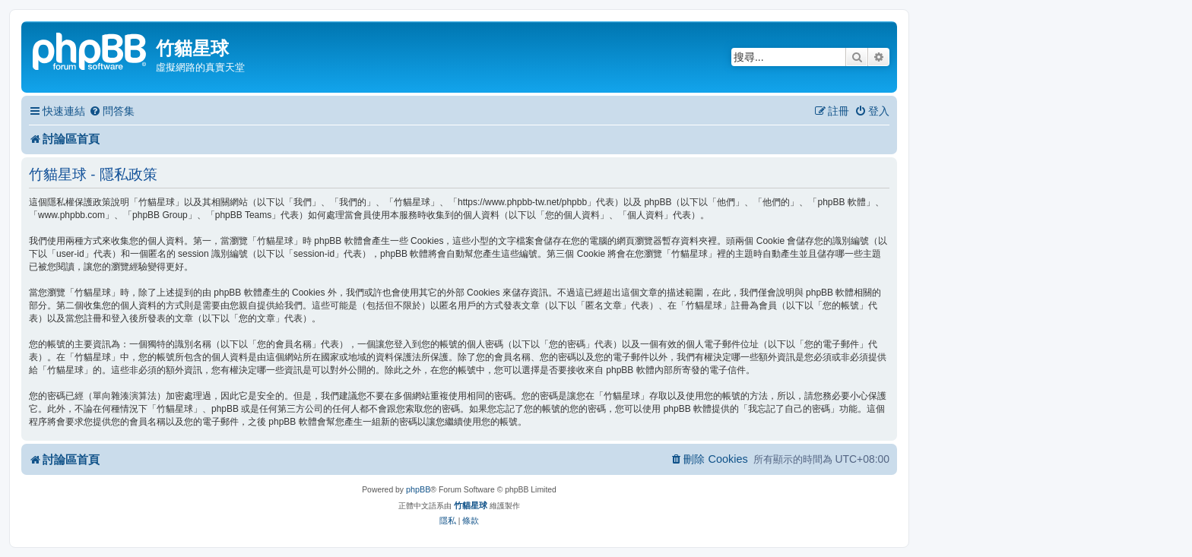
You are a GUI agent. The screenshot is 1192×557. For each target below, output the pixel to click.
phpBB (418, 489)
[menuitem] (112, 111)
